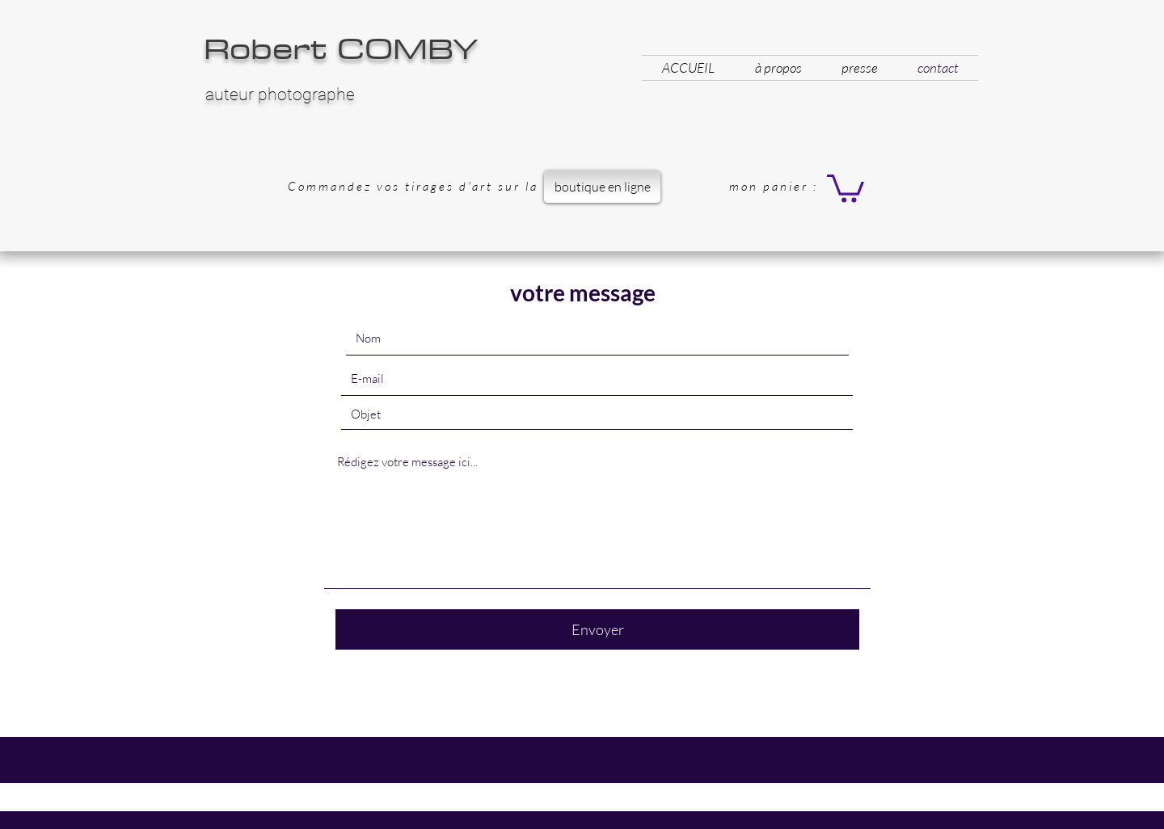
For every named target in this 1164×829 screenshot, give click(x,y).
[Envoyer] (597, 629)
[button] (845, 187)
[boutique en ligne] (602, 186)
